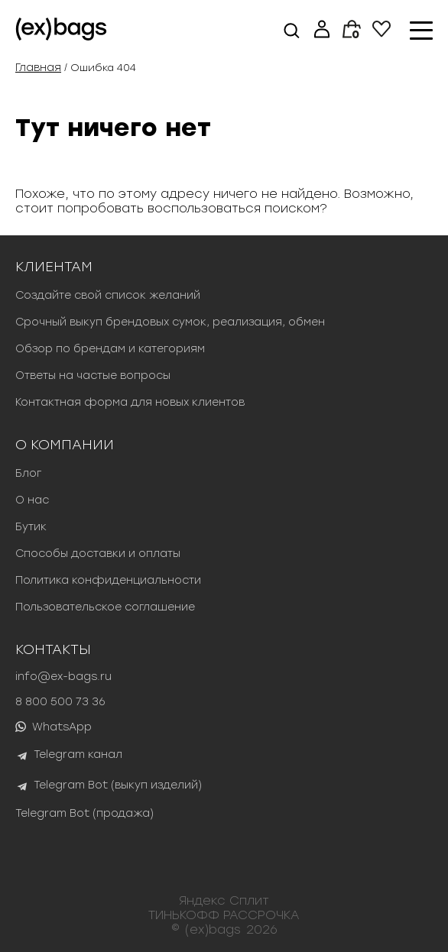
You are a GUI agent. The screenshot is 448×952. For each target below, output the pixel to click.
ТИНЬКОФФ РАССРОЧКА (224, 915)
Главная (38, 67)
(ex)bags (213, 929)
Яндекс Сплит (224, 900)
